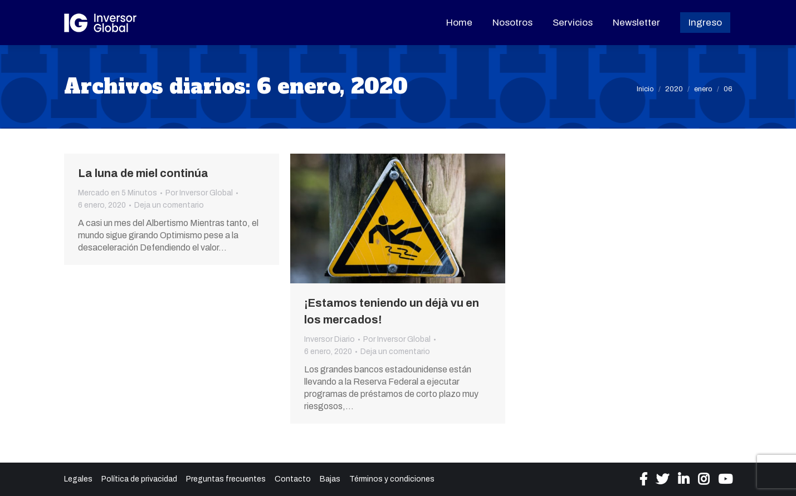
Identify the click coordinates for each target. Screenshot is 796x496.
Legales (78, 479)
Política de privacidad (139, 479)
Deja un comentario (169, 205)
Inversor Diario (329, 339)
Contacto (293, 479)
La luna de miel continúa (143, 173)
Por (199, 193)
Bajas (330, 479)
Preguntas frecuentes (226, 479)
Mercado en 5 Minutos (117, 193)
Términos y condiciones (391, 479)
